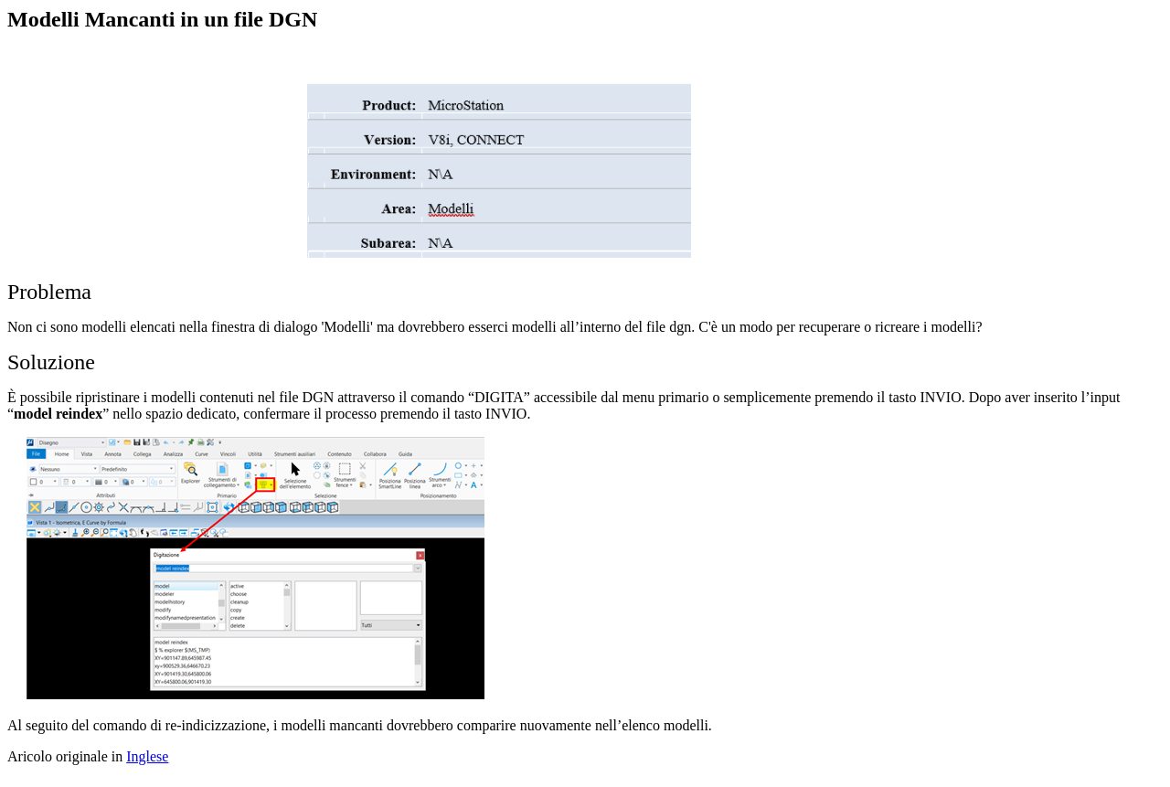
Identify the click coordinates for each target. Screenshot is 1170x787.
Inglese (147, 756)
